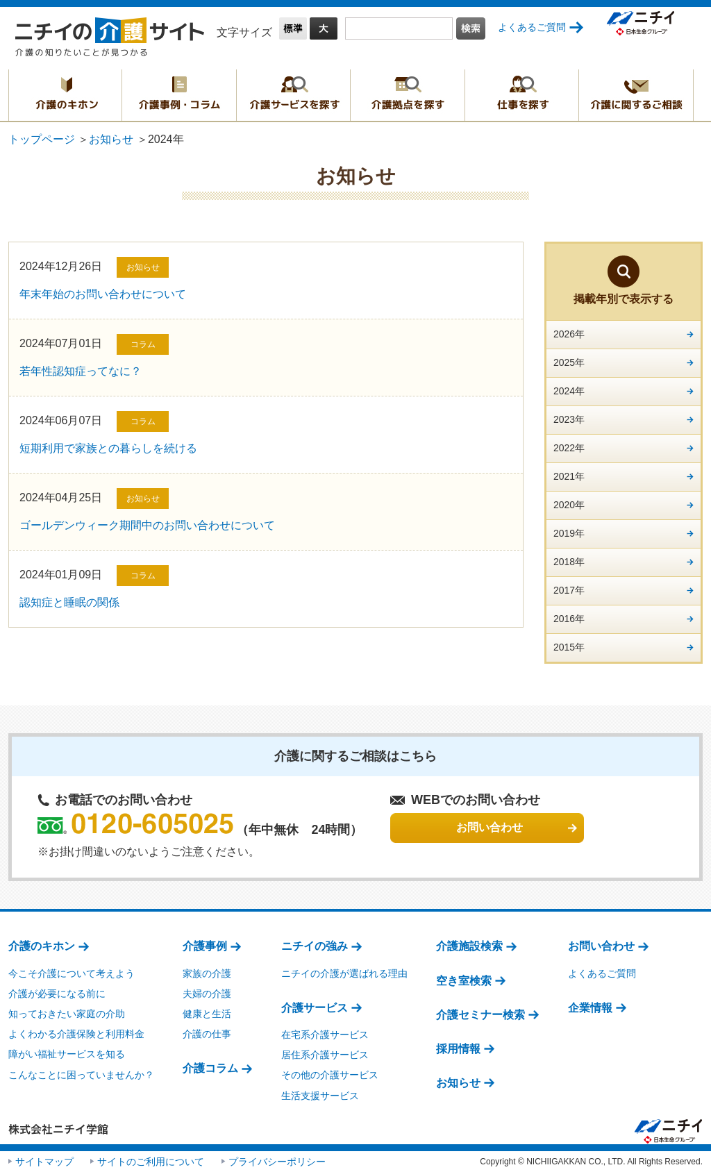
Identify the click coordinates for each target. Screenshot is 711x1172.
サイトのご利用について (150, 1161)
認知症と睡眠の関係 (69, 602)
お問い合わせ (601, 946)
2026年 (569, 334)
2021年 (569, 476)
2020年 (569, 504)
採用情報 (458, 1049)
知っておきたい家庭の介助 (66, 1013)
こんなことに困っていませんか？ (81, 1074)
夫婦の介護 (207, 993)
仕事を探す (521, 95)
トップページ (41, 139)
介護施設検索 (469, 946)
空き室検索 (464, 981)
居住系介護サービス (325, 1054)
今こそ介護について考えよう (71, 973)
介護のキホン (65, 95)
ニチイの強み (314, 946)
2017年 (569, 590)
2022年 (569, 447)
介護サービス (314, 1008)
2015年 (569, 647)
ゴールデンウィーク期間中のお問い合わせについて (147, 525)
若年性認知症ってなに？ (80, 371)
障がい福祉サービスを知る (66, 1054)
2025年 (569, 362)
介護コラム (210, 1068)
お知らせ (111, 139)
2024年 (569, 390)
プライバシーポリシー (277, 1161)
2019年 (569, 533)
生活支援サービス (320, 1095)
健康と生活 (207, 1013)
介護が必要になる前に (57, 993)
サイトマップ (44, 1161)
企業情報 (590, 1008)
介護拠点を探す (408, 95)
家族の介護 (207, 973)
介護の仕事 (207, 1033)
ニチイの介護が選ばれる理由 (344, 973)
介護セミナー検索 (480, 1015)
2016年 (569, 618)
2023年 (569, 419)
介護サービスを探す (293, 95)
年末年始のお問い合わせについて (102, 294)
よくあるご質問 (532, 27)
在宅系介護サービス (325, 1034)
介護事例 (205, 946)
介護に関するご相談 (636, 95)
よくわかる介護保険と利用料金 (76, 1033)
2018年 (569, 561)
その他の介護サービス (329, 1074)
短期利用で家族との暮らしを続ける (108, 448)
